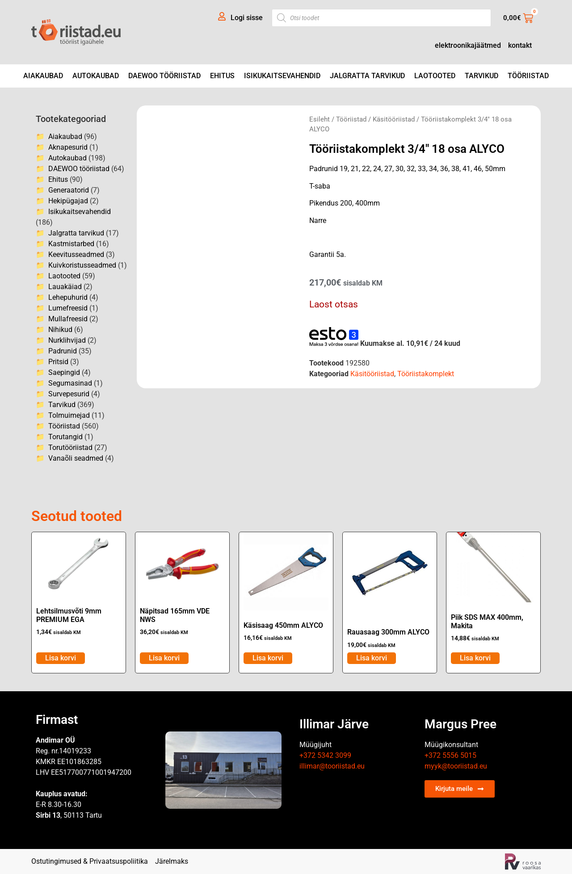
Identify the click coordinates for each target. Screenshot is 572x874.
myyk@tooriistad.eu (456, 766)
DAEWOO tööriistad (164, 75)
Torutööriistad (70, 447)
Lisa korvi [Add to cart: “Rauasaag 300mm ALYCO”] (371, 658)
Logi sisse (247, 17)
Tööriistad (528, 75)
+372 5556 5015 (450, 755)
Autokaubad (95, 75)
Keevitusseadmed (76, 254)
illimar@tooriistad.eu (332, 766)
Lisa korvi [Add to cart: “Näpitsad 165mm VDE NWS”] (164, 658)
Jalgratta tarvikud (367, 75)
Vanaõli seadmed (75, 458)
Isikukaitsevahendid (282, 75)
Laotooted (434, 75)
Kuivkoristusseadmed (82, 265)
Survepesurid (68, 394)
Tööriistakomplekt (425, 374)
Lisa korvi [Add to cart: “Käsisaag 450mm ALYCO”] (267, 658)
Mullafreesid (68, 319)
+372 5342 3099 (325, 755)
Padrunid (62, 351)
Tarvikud (481, 75)
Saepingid (64, 372)
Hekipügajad (68, 201)
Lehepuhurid (68, 297)
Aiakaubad (43, 75)
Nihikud (60, 329)
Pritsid (58, 361)
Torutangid (65, 437)
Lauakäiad (65, 286)
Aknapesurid (68, 147)
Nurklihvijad (67, 340)
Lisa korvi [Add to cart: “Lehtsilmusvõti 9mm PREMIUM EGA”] (60, 658)
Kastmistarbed (71, 244)
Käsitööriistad (394, 119)
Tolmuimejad (69, 415)
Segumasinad (70, 383)
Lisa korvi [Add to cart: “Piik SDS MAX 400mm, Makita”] (475, 658)
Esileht (319, 119)
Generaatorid (68, 190)
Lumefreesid (68, 308)
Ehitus (222, 75)
